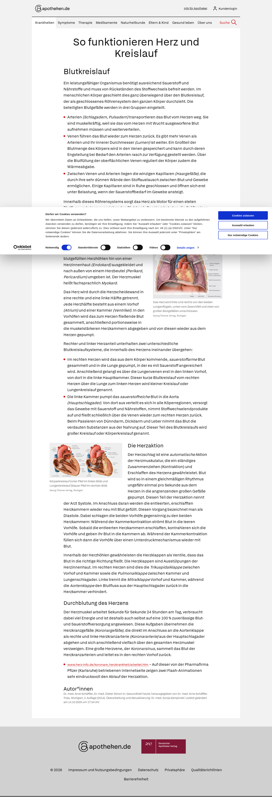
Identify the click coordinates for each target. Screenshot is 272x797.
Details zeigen (185, 40)
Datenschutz (148, 771)
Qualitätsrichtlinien (206, 771)
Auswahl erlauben (243, 18)
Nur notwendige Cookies (243, 28)
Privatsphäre (175, 771)
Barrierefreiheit (136, 780)
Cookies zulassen (243, 8)
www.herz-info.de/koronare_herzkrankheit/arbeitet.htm (117, 665)
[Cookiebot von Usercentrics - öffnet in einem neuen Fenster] (22, 40)
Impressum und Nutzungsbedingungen (100, 771)
